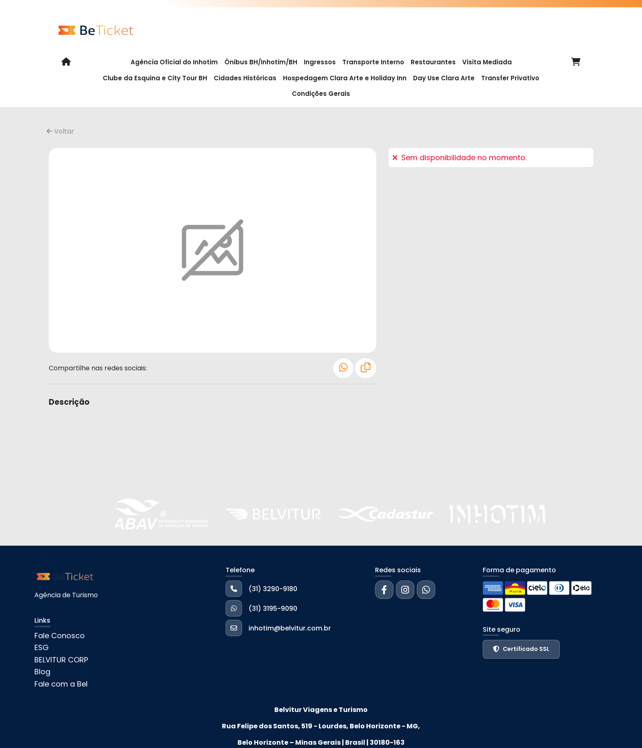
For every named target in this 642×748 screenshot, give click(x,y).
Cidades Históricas (245, 78)
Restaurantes (433, 62)
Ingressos (320, 62)
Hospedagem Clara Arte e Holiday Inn (345, 78)
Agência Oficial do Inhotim (174, 62)
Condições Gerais (321, 93)
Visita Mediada (487, 62)
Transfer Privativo (510, 78)
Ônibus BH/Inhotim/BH (260, 62)
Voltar (60, 131)
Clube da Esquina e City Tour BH (155, 78)
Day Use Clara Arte (444, 78)
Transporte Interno (373, 62)
